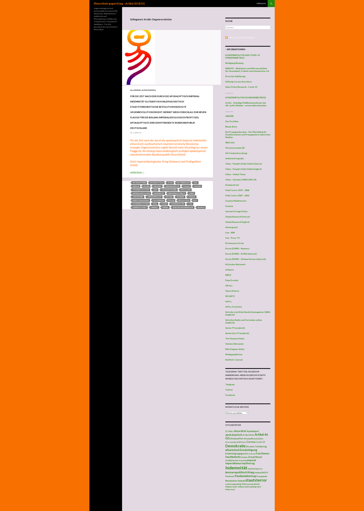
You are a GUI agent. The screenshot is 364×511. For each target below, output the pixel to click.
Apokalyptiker (139, 214)
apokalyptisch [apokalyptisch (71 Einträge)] (233, 434)
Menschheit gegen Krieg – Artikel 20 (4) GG (119, 3)
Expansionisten (172, 218)
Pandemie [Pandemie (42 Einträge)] (229, 476)
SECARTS (230, 296)
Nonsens (180, 229)
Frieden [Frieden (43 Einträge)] (244, 457)
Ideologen (186, 221)
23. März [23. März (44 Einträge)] (229, 431)
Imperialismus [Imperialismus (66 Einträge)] (233, 463)
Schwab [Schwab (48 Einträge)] (241, 481)
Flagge (186, 218)
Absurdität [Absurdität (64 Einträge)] (240, 431)
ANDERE (229, 116)
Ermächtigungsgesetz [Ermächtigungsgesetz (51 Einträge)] (236, 453)
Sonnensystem (177, 236)
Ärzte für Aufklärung (235, 76)
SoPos (228, 301)
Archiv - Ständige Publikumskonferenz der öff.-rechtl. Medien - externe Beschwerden (245, 104)
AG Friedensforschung (236, 153)
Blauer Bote (231, 126)
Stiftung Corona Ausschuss (238, 81)
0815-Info (230, 142)
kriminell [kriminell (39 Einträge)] (258, 473)
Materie (169, 229)
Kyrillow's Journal (234, 359)
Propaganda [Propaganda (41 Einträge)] (261, 476)
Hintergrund (231, 227)
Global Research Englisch (237, 222)
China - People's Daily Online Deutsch (243, 163)
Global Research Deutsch (237, 216)
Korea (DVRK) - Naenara (237, 248)
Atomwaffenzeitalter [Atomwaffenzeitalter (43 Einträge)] (253, 438)
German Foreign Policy (236, 211)
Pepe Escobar (231, 280)
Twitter (229, 389)
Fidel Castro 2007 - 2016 (237, 195)
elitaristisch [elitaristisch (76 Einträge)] (232, 450)
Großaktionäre (169, 221)
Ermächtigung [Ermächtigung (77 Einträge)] (248, 450)
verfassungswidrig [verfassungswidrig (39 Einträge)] (233, 484)
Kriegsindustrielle (176, 225)
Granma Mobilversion (235, 201)
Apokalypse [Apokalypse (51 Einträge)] (253, 431)
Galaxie (197, 218)
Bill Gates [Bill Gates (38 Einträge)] (242, 442)
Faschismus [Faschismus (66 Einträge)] (262, 453)
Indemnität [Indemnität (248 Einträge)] (236, 467)
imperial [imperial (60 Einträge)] (251, 460)
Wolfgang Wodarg (234, 63)
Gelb (155, 221)
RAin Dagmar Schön (234, 349)
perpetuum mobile (141, 232)
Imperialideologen (141, 225)
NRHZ (228, 275)
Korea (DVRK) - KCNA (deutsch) (241, 253)
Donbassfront (232, 185)
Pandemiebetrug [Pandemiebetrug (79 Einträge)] (245, 476)
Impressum (261, 3)
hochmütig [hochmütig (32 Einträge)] (242, 460)
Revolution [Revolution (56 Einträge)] (231, 480)
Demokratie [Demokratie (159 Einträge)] (235, 446)
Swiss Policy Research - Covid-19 (241, 87)
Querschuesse (232, 291)
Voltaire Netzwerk (234, 344)
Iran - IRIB (230, 232)
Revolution (183, 232)
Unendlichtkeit (140, 239)
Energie (136, 218)
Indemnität (159, 225)
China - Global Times (235, 174)
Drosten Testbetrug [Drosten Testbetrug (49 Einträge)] (256, 446)
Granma (229, 206)
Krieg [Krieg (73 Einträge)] (251, 472)
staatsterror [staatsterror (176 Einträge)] (256, 480)
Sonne (164, 236)
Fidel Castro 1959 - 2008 (237, 190)
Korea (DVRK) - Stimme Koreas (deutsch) (245, 259)
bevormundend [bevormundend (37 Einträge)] (231, 442)
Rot (195, 232)
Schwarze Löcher (141, 236)
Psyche (171, 232)
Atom (170, 214)
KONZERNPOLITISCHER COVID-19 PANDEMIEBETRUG (242, 56)
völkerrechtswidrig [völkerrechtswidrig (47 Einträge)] (247, 486)
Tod (190, 236)
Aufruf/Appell (148, 90)
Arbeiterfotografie (234, 158)
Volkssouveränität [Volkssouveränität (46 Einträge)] (250, 484)
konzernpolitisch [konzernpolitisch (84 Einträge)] (236, 472)
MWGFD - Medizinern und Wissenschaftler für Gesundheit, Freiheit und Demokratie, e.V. (247, 69)
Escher (146, 218)
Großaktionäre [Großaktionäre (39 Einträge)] (231, 460)
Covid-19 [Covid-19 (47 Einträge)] (260, 442)
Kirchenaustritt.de (234, 243)
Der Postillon (231, 121)
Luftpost (229, 269)
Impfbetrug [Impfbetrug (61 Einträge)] (248, 463)
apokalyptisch (157, 214)
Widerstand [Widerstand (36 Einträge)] (230, 489)
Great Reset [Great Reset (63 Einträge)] (255, 456)
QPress (229, 285)
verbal (165, 239)
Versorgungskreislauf (183, 239)
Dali (196, 214)
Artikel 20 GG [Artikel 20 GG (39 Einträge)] (248, 435)
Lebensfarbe (138, 229)
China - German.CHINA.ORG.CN (240, 179)
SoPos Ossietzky (233, 306)
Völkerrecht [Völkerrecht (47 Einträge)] (231, 486)
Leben (191, 225)
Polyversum (158, 232)
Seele (155, 236)
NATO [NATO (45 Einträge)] (265, 472)
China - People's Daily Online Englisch (243, 169)
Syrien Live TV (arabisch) (237, 333)
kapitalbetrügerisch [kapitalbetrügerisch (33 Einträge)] (255, 469)
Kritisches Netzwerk (235, 264)
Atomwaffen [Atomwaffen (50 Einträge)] (236, 438)
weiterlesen (137, 203)
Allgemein (135, 90)
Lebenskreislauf (154, 229)
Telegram (230, 384)
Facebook (230, 395)
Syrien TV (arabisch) (235, 328)
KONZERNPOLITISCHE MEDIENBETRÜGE (245, 97)
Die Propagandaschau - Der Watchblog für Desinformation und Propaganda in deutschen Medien (247, 134)
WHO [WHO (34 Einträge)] (259, 487)
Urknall (154, 239)
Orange (191, 229)
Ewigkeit (157, 218)
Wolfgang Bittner (234, 354)
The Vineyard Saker (234, 338)
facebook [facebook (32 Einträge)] (252, 454)
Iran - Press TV (232, 238)
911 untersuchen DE (235, 148)
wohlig (201, 239)
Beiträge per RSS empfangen (241, 37)
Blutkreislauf (183, 214)
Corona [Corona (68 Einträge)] (250, 441)
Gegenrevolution (141, 221)
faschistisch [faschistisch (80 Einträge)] (232, 456)
